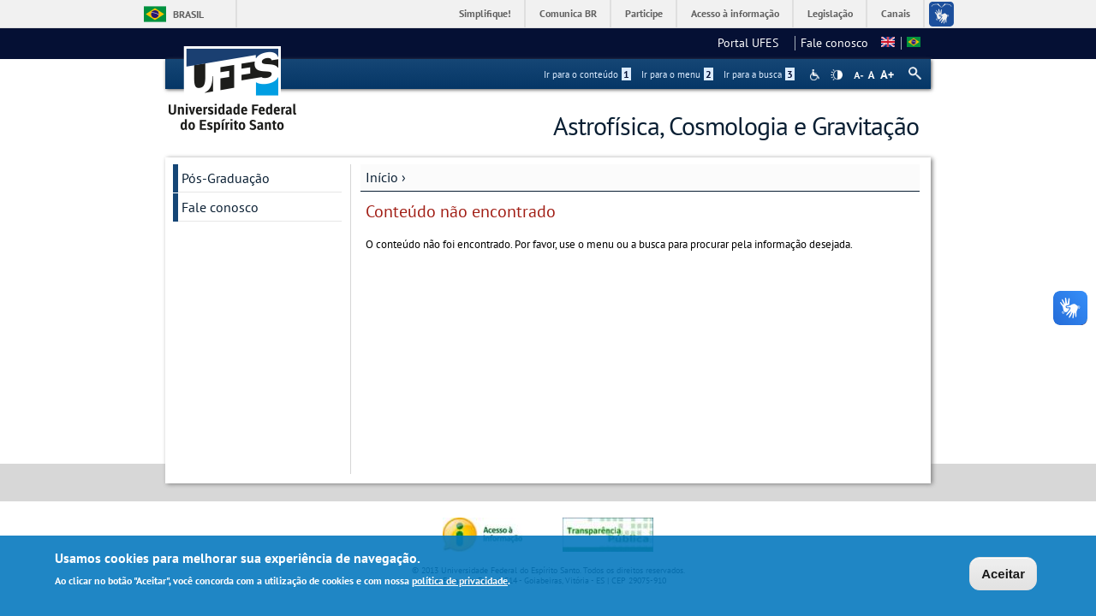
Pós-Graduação (226, 178)
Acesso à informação (735, 13)
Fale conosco (834, 42)
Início (382, 177)
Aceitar (1003, 576)
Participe (644, 13)
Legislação (830, 13)
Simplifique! (485, 13)
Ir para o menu (677, 74)
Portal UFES (753, 42)
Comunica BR (568, 13)
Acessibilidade (816, 74)
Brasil (188, 14)
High (837, 75)
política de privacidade (460, 583)
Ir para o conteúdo (587, 74)
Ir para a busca (759, 74)
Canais (895, 13)
